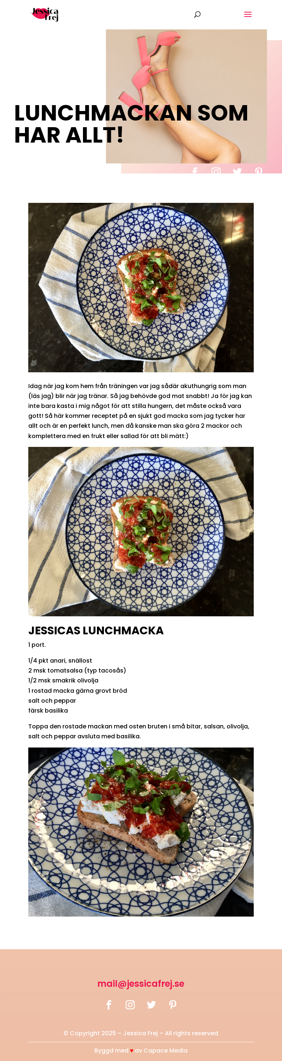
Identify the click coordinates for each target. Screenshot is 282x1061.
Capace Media (166, 1050)
